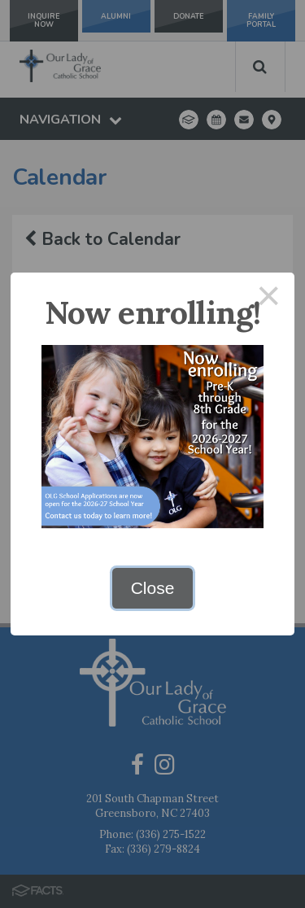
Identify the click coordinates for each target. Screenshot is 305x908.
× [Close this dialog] (269, 298)
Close (153, 587)
